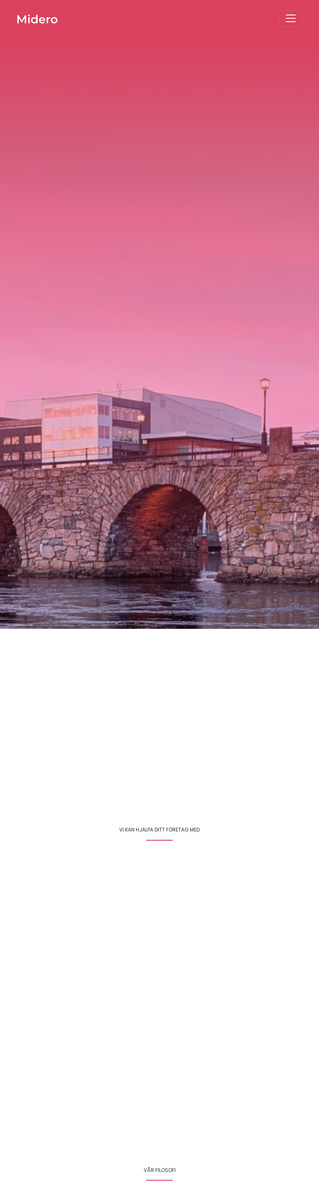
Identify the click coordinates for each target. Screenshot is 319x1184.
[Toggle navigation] (290, 18)
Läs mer (177, 964)
